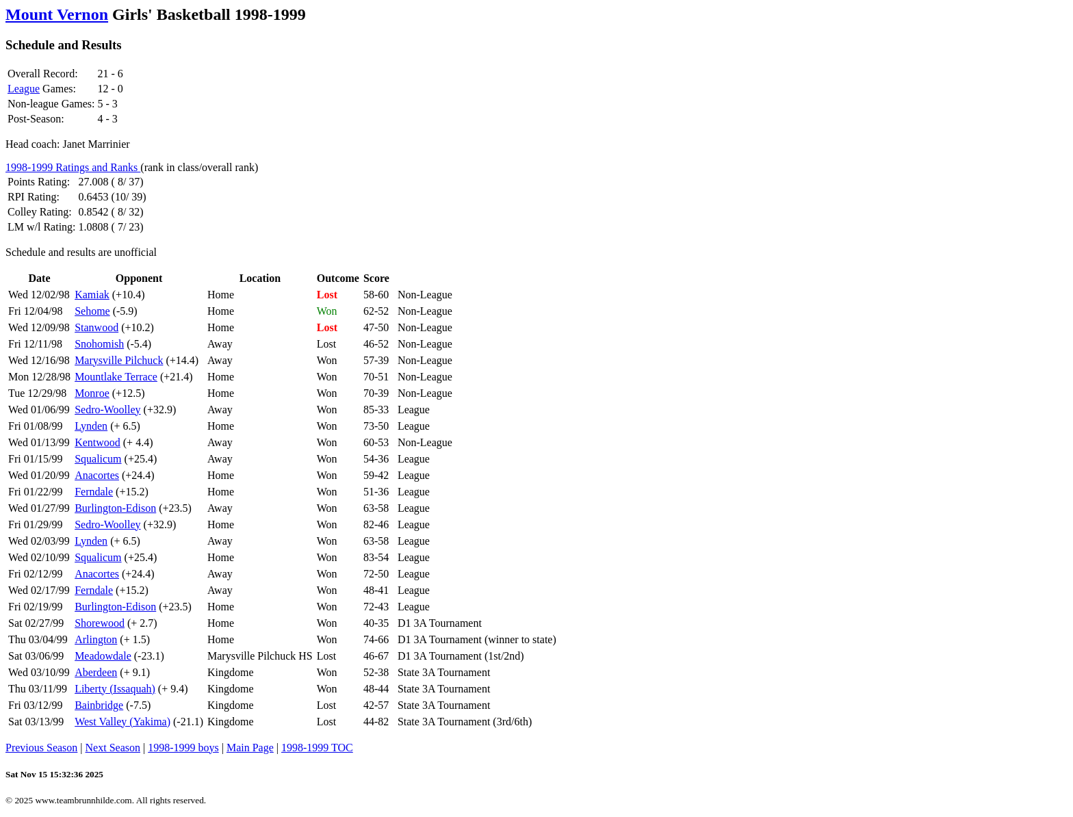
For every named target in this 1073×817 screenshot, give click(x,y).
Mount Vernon (56, 14)
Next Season (113, 747)
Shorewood (100, 623)
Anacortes (97, 475)
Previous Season (41, 747)
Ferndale (94, 491)
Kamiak (92, 294)
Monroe (92, 393)
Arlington (96, 639)
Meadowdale (103, 656)
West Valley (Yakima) (122, 721)
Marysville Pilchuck (119, 360)
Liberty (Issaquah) (115, 689)
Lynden (91, 426)
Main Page (250, 747)
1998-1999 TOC (317, 747)
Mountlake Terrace (116, 376)
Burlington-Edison (115, 508)
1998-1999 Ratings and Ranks (72, 167)
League (24, 88)
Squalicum (98, 459)
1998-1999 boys (183, 747)
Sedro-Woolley (107, 409)
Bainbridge (99, 705)
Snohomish (99, 344)
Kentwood (97, 442)
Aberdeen (96, 672)
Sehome (92, 311)
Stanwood (96, 327)
